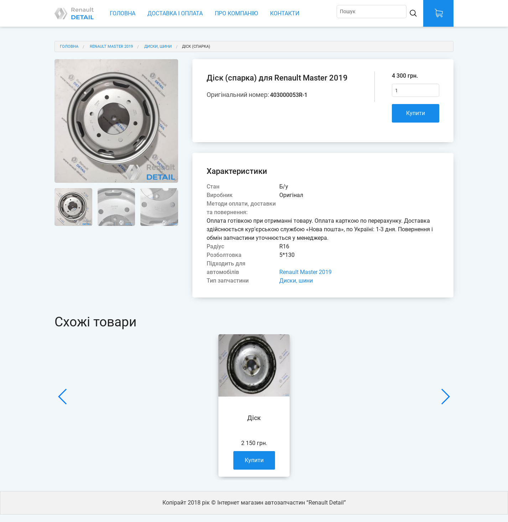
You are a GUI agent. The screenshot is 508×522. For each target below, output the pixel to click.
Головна (122, 13)
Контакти (284, 13)
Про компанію (236, 13)
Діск (254, 418)
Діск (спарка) (196, 46)
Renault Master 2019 (111, 46)
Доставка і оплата (175, 13)
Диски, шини (158, 46)
